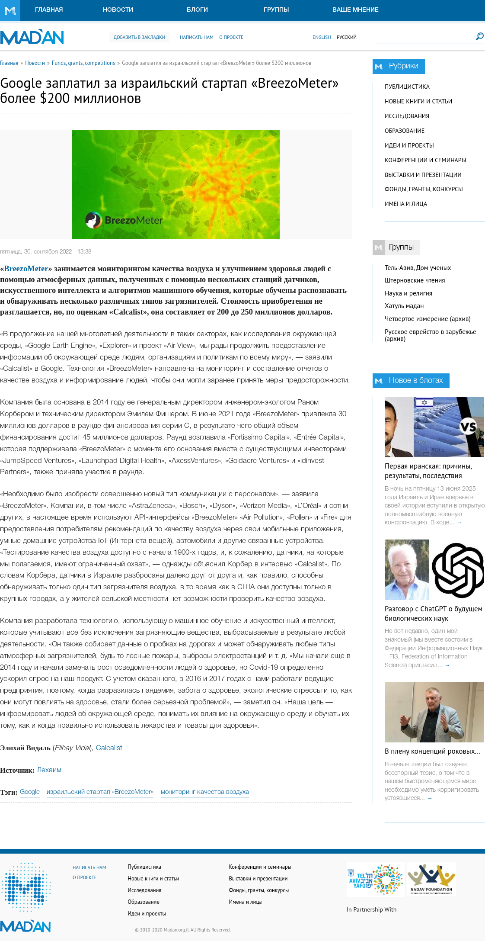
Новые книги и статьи (418, 101)
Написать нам (197, 37)
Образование (404, 131)
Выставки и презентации (423, 175)
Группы (276, 10)
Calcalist (109, 748)
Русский (347, 37)
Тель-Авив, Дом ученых (418, 267)
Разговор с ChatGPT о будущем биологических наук (433, 613)
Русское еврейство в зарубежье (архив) (430, 335)
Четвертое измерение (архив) (428, 318)
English (322, 37)
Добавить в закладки (139, 37)
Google (30, 792)
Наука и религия (408, 293)
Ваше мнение (355, 10)
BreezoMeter (26, 268)
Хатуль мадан (404, 305)
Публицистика (407, 86)
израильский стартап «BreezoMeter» (100, 792)
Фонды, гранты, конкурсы (424, 189)
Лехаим (49, 770)
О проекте (231, 37)
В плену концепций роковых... (433, 751)
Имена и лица (406, 204)
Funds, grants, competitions (83, 62)
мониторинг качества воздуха (205, 792)
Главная (49, 10)
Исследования (407, 116)
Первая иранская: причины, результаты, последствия (428, 470)
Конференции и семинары (425, 160)
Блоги (197, 10)
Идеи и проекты (409, 145)
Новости (118, 10)
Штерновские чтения (415, 280)
